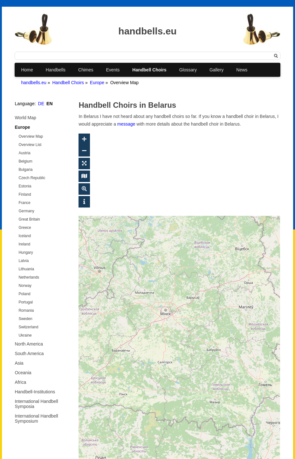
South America (29, 353)
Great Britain (29, 219)
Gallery (216, 69)
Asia (19, 363)
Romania (26, 310)
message (126, 124)
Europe (97, 82)
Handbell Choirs (149, 69)
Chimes (85, 69)
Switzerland (28, 327)
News (241, 69)
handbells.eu (33, 82)
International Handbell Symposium (36, 418)
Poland (24, 294)
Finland (24, 194)
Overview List (29, 144)
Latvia (23, 261)
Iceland (24, 236)
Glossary (188, 69)
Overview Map (30, 136)
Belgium (25, 161)
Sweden (25, 319)
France (24, 202)
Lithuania (26, 269)
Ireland (24, 244)
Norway (24, 285)
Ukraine (24, 335)
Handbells (55, 69)
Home (27, 69)
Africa (20, 382)
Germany (26, 211)
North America (29, 343)
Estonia (24, 186)
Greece (24, 227)
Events (113, 69)
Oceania (23, 372)
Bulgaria (25, 169)
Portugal (25, 302)
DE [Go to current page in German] (41, 103)
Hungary (25, 252)
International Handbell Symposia (36, 404)
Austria (24, 153)
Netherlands (28, 277)
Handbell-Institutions (35, 391)
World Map (25, 117)
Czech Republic (31, 178)
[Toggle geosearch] (84, 189)
